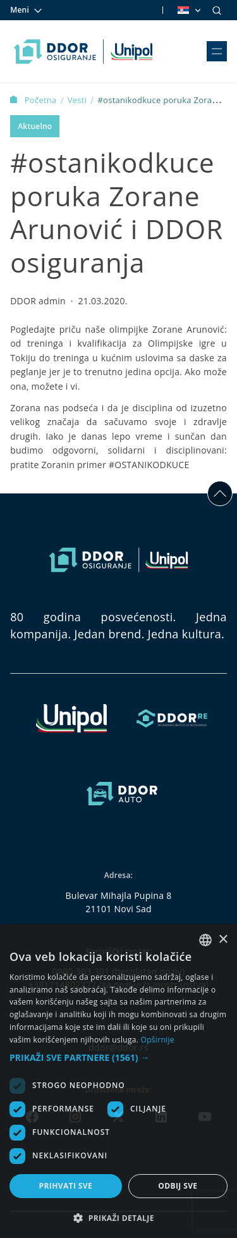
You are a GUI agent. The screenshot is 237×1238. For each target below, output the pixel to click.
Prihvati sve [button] (66, 1185)
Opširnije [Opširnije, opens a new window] (157, 1039)
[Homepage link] (83, 51)
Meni (26, 10)
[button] (118, 1057)
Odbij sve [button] (177, 1185)
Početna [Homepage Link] (34, 100)
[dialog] (118, 1081)
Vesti (78, 100)
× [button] (223, 939)
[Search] (217, 10)
